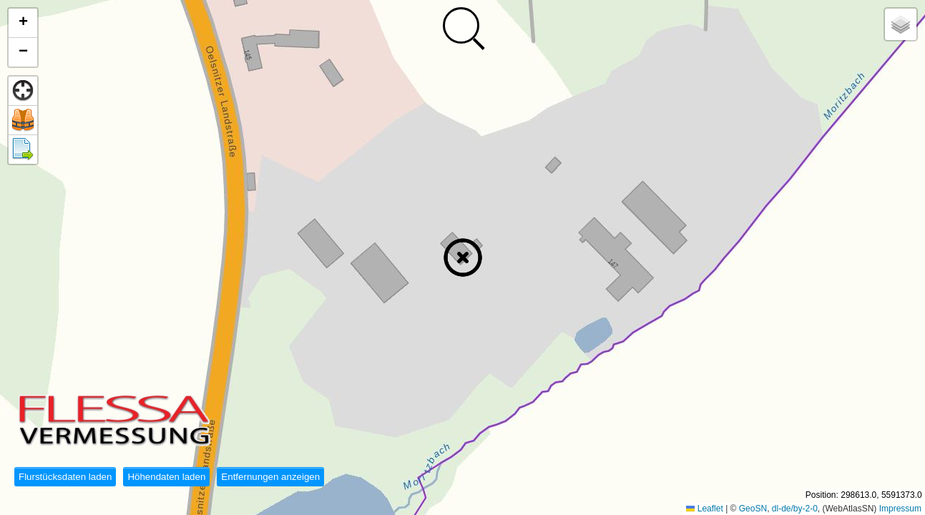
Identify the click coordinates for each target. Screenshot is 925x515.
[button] (463, 257)
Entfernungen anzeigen (270, 476)
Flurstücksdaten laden (65, 476)
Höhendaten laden (166, 476)
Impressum (900, 509)
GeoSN (753, 509)
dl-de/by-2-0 (795, 509)
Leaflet (704, 509)
